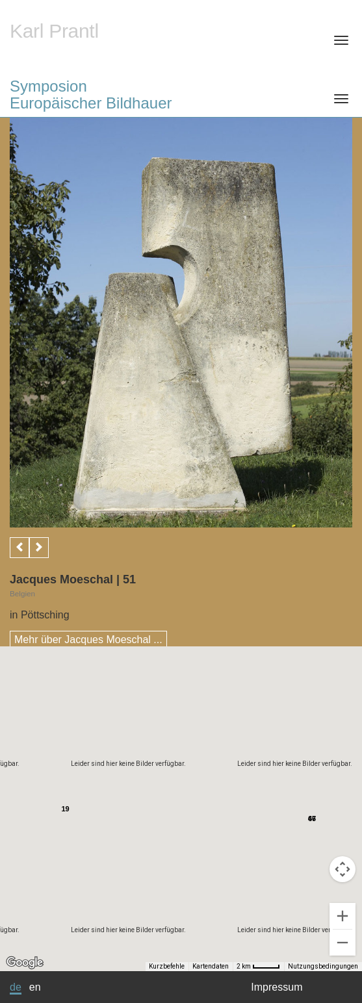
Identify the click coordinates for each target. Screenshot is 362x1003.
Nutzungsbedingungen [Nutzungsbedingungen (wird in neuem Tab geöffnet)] (323, 966)
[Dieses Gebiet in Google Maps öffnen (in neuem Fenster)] (24, 962)
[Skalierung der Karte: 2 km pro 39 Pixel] (258, 966)
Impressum (276, 987)
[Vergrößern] (343, 916)
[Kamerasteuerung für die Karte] (343, 869)
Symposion (181, 94)
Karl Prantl (54, 31)
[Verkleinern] (343, 943)
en (35, 987)
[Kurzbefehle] (50, 966)
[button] (315, 807)
